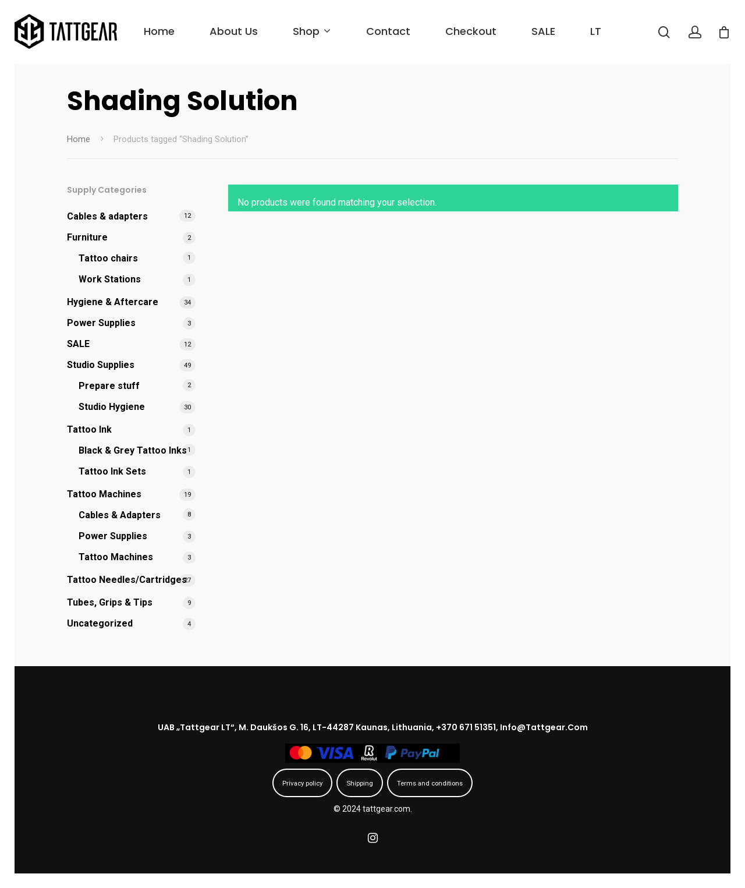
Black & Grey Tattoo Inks (133, 450)
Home (159, 31)
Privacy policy (302, 783)
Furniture (87, 237)
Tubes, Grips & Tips (109, 602)
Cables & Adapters (120, 515)
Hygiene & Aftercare (112, 301)
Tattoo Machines (104, 494)
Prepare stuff (109, 385)
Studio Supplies (100, 364)
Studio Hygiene (112, 406)
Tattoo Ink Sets (112, 471)
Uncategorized (100, 623)
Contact (388, 31)
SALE (543, 31)
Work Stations (110, 279)
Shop (311, 31)
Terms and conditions (430, 783)
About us (234, 31)
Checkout (470, 31)
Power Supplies (101, 322)
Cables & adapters (107, 216)
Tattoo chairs (108, 258)
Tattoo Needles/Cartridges (127, 579)
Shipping (359, 783)
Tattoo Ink (89, 429)
